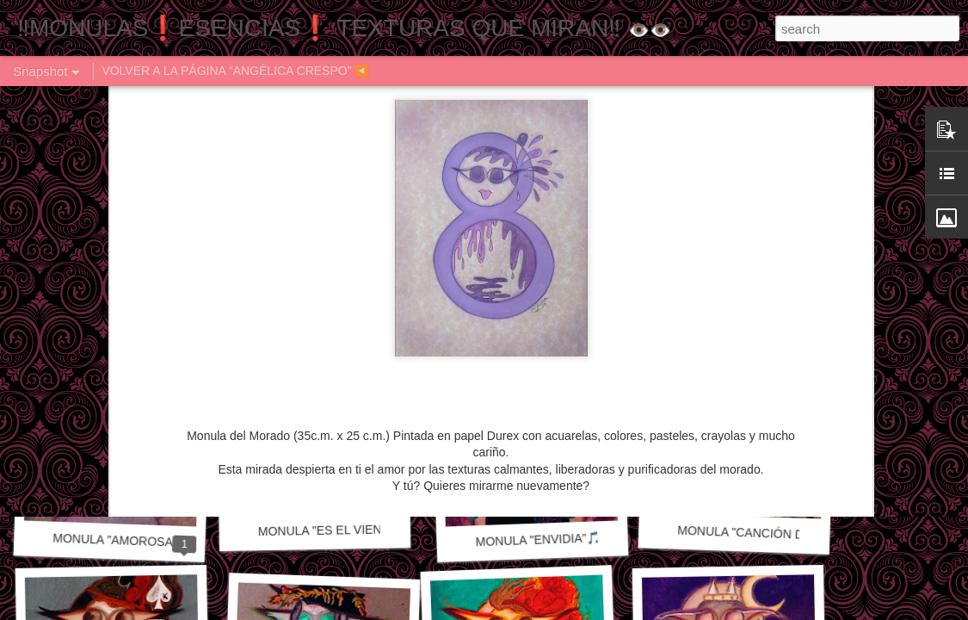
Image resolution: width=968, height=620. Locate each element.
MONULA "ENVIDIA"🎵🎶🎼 (552, 539)
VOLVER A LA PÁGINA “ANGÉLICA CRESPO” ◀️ (235, 71)
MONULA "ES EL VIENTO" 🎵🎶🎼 (354, 529)
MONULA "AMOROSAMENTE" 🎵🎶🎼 (159, 542)
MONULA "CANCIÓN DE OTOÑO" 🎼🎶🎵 (793, 534)
